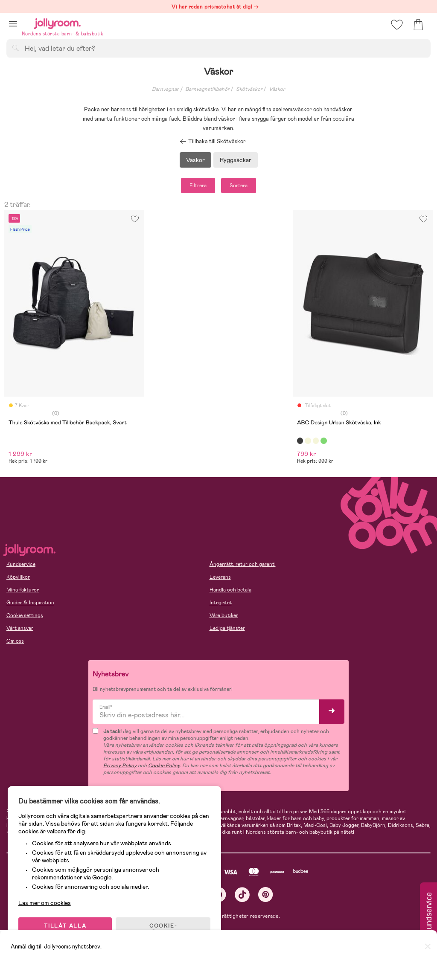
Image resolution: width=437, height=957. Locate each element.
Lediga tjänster (227, 628)
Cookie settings (24, 615)
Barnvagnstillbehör (207, 89)
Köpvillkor (18, 577)
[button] (13, 24)
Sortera (239, 185)
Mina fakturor (22, 589)
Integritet (221, 602)
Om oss (15, 641)
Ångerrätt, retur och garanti (243, 564)
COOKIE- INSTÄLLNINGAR (164, 928)
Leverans (220, 577)
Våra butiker (224, 615)
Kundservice (20, 564)
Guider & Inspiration (30, 602)
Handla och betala (230, 589)
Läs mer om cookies (45, 901)
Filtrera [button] (198, 185)
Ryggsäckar (235, 160)
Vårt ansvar (19, 628)
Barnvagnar (165, 89)
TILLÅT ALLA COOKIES (65, 928)
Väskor (277, 89)
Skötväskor (249, 89)
